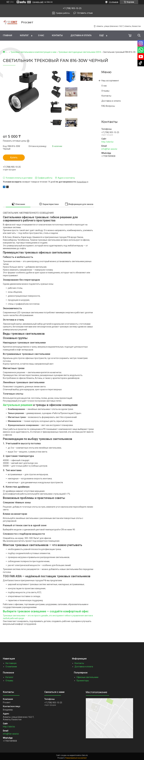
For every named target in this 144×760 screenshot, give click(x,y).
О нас (41, 35)
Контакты (57, 35)
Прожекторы (83, 680)
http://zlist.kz (107, 142)
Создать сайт (37, 2)
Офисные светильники (87, 677)
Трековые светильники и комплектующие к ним (33, 52)
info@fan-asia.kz (109, 149)
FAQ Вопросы (108, 106)
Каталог (24, 35)
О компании (11, 666)
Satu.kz (85, 755)
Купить (14, 157)
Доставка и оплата (81, 35)
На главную (11, 663)
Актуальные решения (17, 405)
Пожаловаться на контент (76, 758)
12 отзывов (113, 2)
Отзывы (105, 90)
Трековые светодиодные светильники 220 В (79, 52)
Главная (7, 35)
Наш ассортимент (110, 80)
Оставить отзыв (85, 13)
